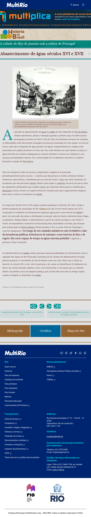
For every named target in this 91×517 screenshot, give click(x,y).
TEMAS (51, 379)
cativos (33, 183)
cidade (52, 131)
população (7, 190)
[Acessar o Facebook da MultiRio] (75, 352)
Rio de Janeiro (81, 131)
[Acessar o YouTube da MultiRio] (61, 352)
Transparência (11, 414)
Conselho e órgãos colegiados (18, 427)
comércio (61, 183)
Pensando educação (13, 401)
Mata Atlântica (28, 227)
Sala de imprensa (12, 375)
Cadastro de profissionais (16, 449)
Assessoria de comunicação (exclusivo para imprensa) (65, 444)
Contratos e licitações (15, 444)
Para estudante (11, 388)
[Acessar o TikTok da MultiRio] (70, 352)
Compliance (11, 423)
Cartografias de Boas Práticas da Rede (64, 371)
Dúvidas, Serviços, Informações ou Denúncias (63, 459)
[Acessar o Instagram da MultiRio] (66, 352)
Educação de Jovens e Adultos (24, 287)
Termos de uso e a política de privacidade (22, 457)
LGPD (8, 453)
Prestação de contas (14, 436)
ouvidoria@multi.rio (55, 436)
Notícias (8, 397)
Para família (10, 392)
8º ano (11, 287)
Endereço (51, 414)
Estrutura (8, 371)
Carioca (42, 208)
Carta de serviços (13, 419)
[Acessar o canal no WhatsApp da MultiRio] (80, 352)
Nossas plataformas (56, 362)
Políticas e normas (13, 432)
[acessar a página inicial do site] (17, 4)
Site (6, 362)
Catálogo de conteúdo (14, 379)
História (5, 287)
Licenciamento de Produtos (17, 405)
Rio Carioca (28, 161)
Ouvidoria (51, 431)
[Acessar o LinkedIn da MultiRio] (85, 352)
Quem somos (10, 367)
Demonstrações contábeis (17, 440)
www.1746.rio (58, 470)
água (44, 131)
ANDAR (51, 367)
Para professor (11, 384)
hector (50, 375)
